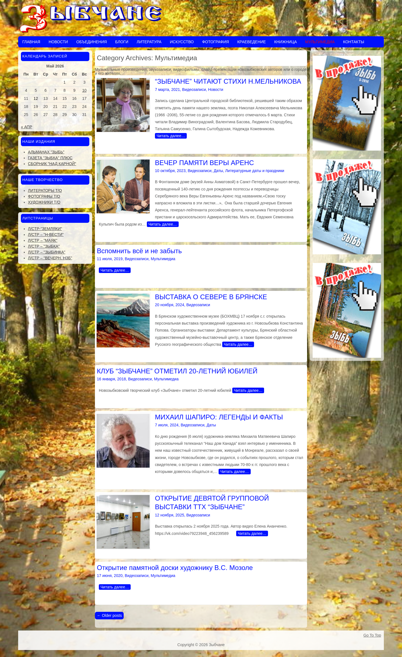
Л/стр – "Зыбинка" (46, 252)
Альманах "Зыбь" (46, 152)
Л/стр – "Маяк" (42, 240)
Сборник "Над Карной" (52, 163)
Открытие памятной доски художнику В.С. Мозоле (175, 567)
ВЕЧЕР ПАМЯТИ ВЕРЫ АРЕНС (204, 162)
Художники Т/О (44, 202)
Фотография (215, 42)
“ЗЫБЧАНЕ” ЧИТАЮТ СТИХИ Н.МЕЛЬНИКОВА (228, 81)
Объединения (91, 42)
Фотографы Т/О (44, 196)
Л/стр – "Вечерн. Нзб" (50, 258)
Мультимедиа (320, 42)
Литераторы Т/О (45, 190)
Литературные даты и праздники (254, 170)
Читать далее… (171, 136)
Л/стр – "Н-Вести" (46, 234)
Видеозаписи (194, 89)
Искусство (181, 42)
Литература (149, 42)
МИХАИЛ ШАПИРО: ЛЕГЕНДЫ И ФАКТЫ (219, 417)
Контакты (353, 42)
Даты (218, 170)
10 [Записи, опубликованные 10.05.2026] (84, 90)
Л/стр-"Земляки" (45, 228)
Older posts (109, 615)
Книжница (285, 42)
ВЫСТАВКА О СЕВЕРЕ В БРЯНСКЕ (211, 297)
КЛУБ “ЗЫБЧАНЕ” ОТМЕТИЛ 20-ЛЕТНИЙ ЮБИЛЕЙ (177, 371)
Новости (58, 42)
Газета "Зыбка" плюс (50, 158)
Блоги (121, 42)
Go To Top (372, 635)
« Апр (26, 127)
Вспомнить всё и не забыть (139, 251)
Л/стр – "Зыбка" (44, 246)
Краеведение (251, 42)
